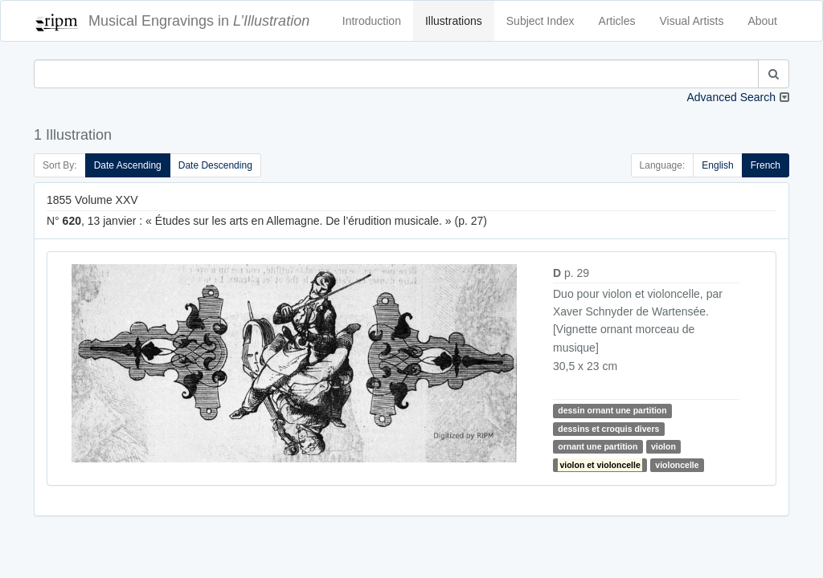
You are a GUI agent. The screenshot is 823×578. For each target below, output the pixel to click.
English (717, 165)
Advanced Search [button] (731, 97)
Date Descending (215, 165)
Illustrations (453, 20)
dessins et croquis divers (608, 429)
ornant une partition (597, 446)
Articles (617, 20)
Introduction (371, 20)
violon (663, 446)
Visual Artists (692, 20)
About (762, 20)
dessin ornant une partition (612, 410)
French (765, 165)
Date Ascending (128, 165)
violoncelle (676, 465)
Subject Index (540, 20)
